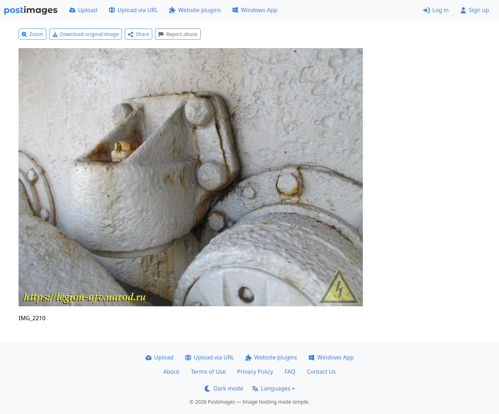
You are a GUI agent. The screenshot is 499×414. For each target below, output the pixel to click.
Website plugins (195, 10)
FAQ (289, 371)
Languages (271, 388)
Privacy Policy (255, 371)
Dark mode (224, 388)
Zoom (32, 34)
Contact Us (321, 371)
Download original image (85, 34)
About (171, 371)
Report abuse (177, 34)
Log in (436, 10)
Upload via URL (133, 10)
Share (138, 34)
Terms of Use (208, 371)
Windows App (254, 10)
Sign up (474, 10)
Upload (83, 10)
